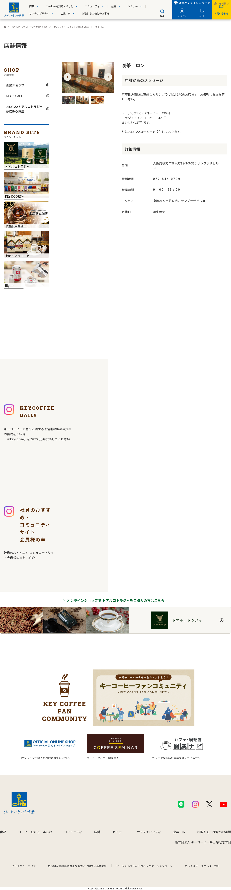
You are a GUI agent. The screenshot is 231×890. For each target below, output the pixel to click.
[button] (67, 77)
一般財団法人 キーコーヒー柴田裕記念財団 (201, 842)
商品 (31, 6)
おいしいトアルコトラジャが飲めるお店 (24, 108)
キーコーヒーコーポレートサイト (5, 27)
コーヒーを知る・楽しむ (59, 6)
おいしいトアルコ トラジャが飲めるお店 (71, 26)
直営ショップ (15, 85)
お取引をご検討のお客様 (95, 13)
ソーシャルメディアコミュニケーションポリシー (145, 866)
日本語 (222, 3)
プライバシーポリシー (25, 866)
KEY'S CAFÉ (14, 95)
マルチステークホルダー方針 (202, 866)
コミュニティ (92, 6)
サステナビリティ (39, 13)
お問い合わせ (221, 13)
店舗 (113, 6)
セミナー (133, 6)
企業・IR (65, 13)
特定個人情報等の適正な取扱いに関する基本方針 (77, 866)
